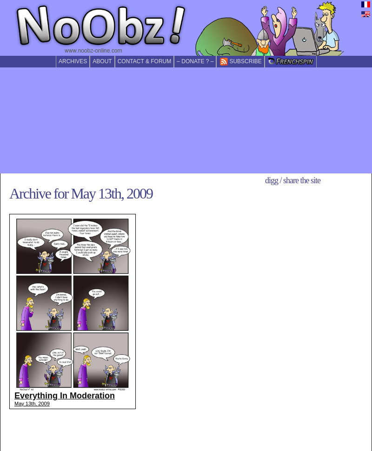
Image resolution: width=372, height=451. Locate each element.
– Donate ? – (195, 61)
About (102, 61)
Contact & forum (145, 61)
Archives (73, 61)
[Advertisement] (186, 120)
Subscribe (240, 61)
